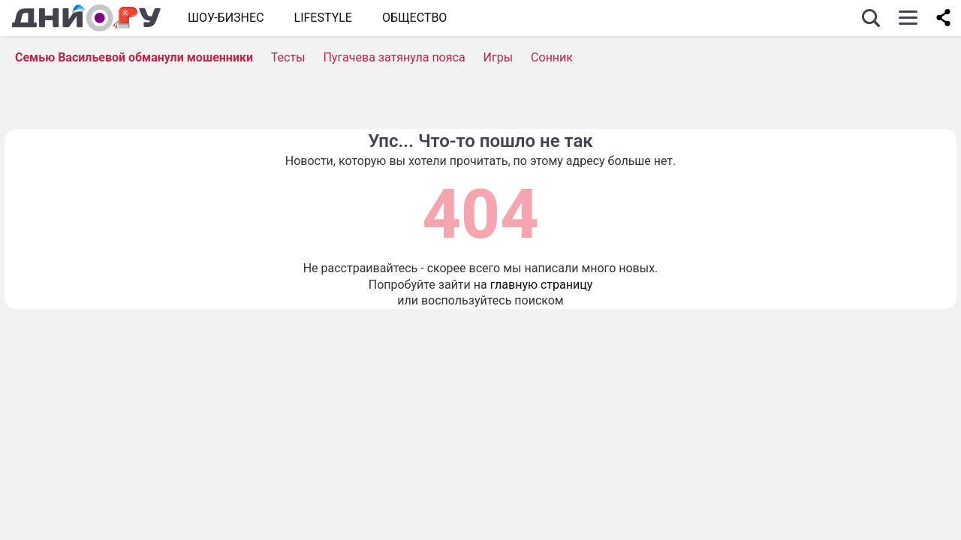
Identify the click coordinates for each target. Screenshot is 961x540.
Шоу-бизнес (226, 17)
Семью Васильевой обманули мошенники (134, 57)
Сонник (552, 57)
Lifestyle (323, 17)
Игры (499, 57)
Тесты (288, 57)
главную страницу (541, 285)
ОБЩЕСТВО (414, 17)
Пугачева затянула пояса (394, 57)
